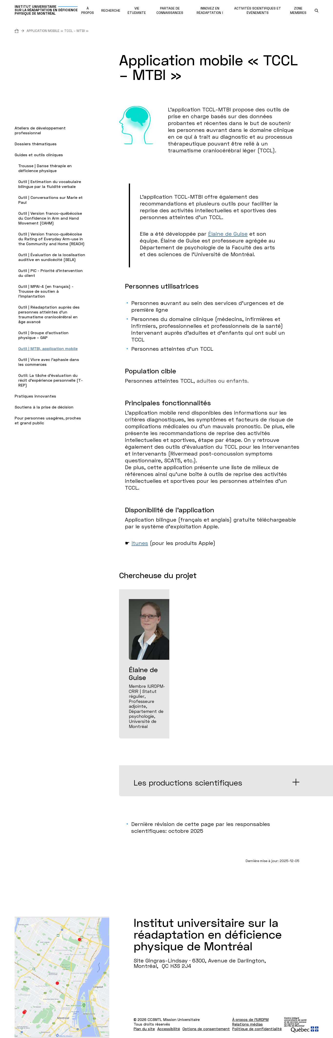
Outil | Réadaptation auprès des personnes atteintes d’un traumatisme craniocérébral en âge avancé (49, 314)
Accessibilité (168, 1029)
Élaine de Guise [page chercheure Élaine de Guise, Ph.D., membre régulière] (228, 233)
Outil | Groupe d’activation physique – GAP (43, 335)
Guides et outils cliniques (39, 154)
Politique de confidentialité (257, 1029)
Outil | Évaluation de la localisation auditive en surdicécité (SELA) (51, 257)
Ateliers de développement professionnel (40, 130)
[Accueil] (21, 30)
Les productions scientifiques (188, 782)
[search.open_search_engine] (316, 10)
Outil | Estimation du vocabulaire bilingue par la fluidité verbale (49, 184)
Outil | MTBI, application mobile (48, 348)
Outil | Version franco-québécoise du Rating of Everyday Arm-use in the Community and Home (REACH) (51, 239)
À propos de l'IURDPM (250, 1019)
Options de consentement (206, 1029)
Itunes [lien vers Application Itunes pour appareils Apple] (139, 543)
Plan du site (144, 1029)
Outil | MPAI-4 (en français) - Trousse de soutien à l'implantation (45, 291)
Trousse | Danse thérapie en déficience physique (45, 168)
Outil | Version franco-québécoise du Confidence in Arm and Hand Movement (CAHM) (50, 218)
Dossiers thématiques (36, 143)
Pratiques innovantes (35, 396)
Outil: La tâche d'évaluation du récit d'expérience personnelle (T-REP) (50, 380)
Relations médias (247, 1024)
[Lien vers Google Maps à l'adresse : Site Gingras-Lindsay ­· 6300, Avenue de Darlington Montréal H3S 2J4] (62, 977)
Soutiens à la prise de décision (44, 407)
